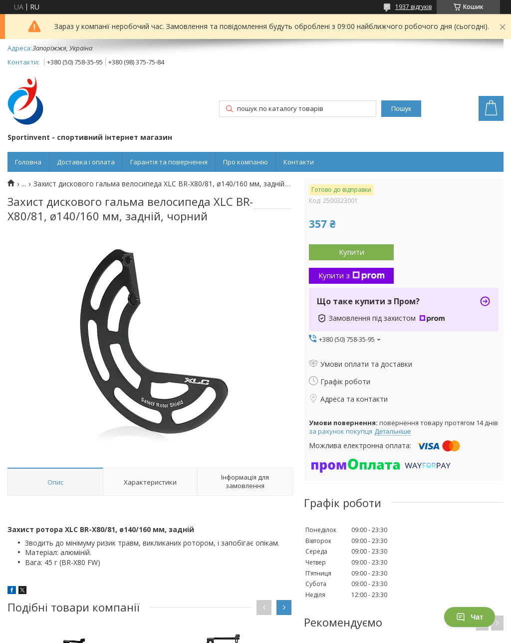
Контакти (298, 161)
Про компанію (245, 161)
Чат (469, 617)
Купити (351, 252)
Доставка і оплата (86, 161)
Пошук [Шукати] (401, 108)
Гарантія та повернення (169, 161)
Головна (28, 161)
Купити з (351, 275)
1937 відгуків (413, 6)
